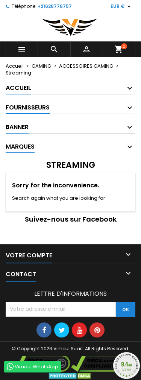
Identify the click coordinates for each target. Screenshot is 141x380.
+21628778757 (55, 6)
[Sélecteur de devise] (121, 6)
